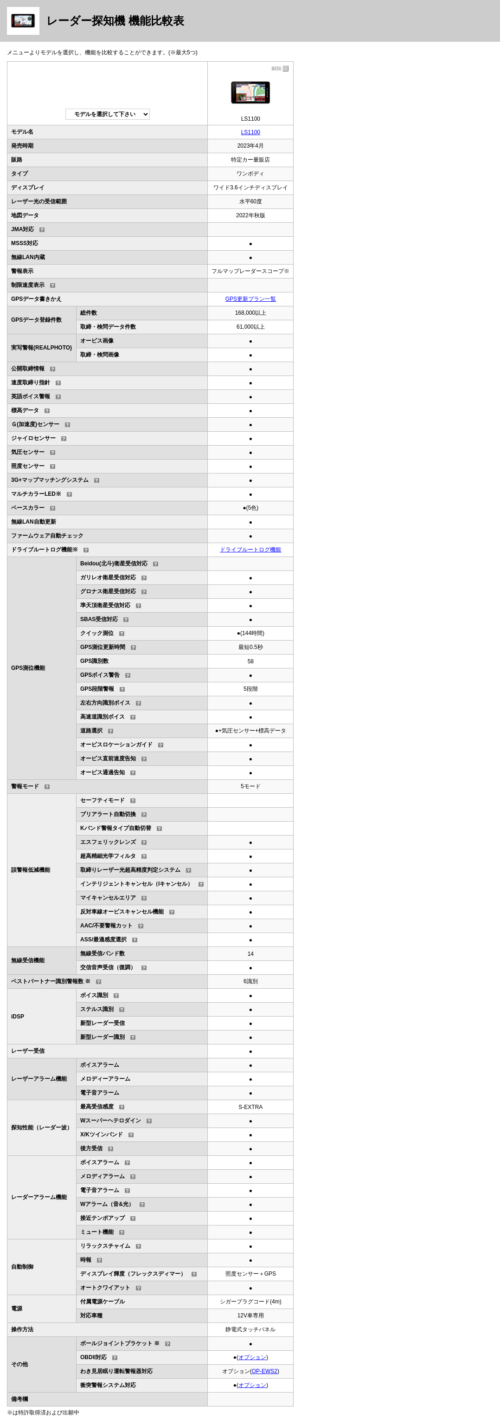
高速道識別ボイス (102, 716)
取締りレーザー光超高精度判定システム (130, 870)
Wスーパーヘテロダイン (110, 1120)
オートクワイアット (105, 1287)
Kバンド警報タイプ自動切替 (115, 828)
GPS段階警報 (97, 689)
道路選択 (91, 730)
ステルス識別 (97, 1009)
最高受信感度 (97, 1106)
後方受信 (91, 1148)
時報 (85, 1260)
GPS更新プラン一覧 (250, 299)
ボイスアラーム (99, 1162)
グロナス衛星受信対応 (108, 591)
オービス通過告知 (102, 772)
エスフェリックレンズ (108, 842)
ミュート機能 (97, 1232)
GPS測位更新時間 (102, 647)
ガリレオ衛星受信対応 (108, 577)
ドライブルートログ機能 (250, 549)
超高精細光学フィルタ (108, 856)
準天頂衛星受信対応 (105, 605)
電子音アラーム (99, 1190)
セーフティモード (102, 800)
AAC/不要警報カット (106, 925)
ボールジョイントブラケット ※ (120, 1343)
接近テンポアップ (102, 1218)
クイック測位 (97, 633)
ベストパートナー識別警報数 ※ (50, 981)
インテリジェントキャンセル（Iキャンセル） (136, 884)
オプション (252, 1357)
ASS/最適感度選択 (103, 939)
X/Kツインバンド (101, 1134)
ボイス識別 (94, 995)
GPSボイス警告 (100, 675)
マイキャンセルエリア (108, 897)
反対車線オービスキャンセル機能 (122, 911)
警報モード (25, 786)
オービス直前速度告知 (108, 758)
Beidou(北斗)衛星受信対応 (113, 563)
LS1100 (250, 132)
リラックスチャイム (105, 1246)
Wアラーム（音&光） (107, 1204)
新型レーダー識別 (102, 1037)
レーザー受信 (28, 1051)
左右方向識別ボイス (105, 703)
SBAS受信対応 (99, 619)
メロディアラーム (102, 1176)
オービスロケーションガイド (116, 744)
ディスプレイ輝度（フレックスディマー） (133, 1273)
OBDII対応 (93, 1357)
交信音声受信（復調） (108, 967)
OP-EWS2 (264, 1371)
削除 (279, 68)
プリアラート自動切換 (108, 814)
